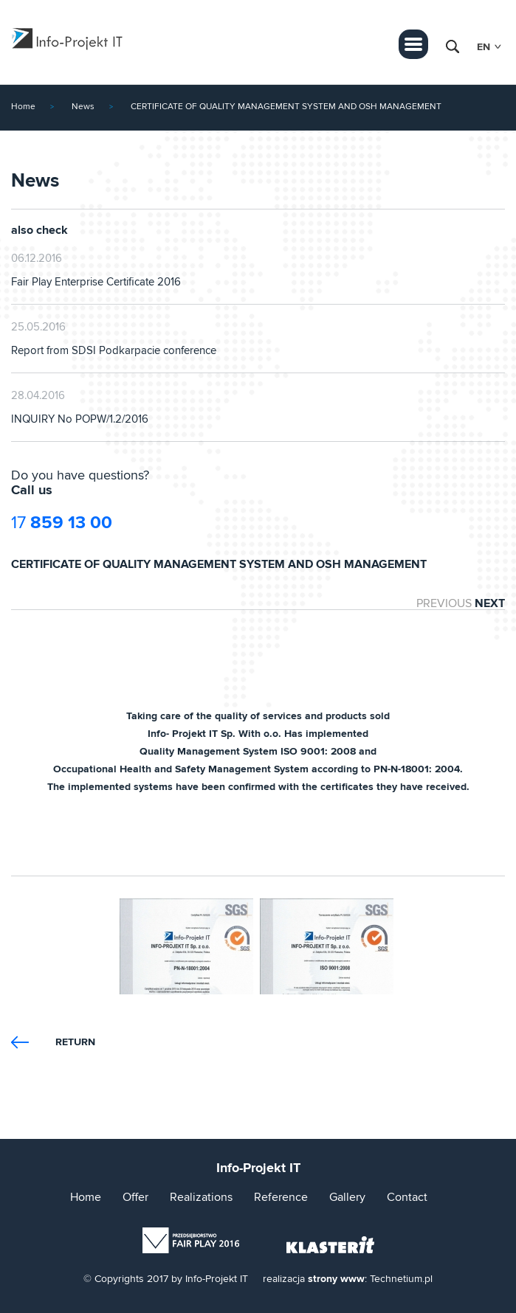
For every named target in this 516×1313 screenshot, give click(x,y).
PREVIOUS (444, 603)
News (83, 106)
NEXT (490, 603)
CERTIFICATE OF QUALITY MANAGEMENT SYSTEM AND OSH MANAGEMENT (286, 106)
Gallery (347, 1197)
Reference (281, 1197)
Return (75, 1042)
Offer (135, 1197)
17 (61, 522)
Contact (407, 1197)
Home (23, 106)
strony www (336, 1278)
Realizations (201, 1197)
